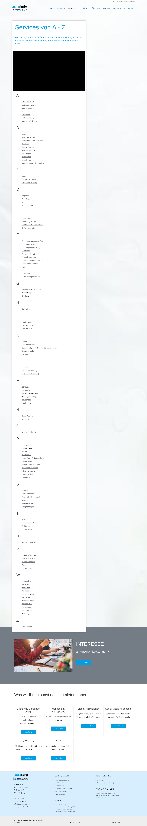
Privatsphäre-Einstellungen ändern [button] (105, 793)
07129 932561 (118, 1)
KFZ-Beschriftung (29, 345)
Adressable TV (28, 102)
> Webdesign (59, 783)
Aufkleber (26, 115)
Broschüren (26, 160)
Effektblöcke (27, 218)
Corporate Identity (29, 183)
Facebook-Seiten (29, 244)
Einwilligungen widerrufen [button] (103, 798)
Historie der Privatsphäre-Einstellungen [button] (107, 795)
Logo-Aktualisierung (30, 374)
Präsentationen (28, 461)
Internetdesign (28, 325)
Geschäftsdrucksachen (31, 289)
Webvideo (26, 588)
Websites (25, 584)
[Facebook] (67, 822)
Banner (25, 134)
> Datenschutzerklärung (104, 783)
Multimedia (26, 403)
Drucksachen (27, 205)
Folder (24, 270)
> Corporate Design (62, 780)
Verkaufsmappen (29, 558)
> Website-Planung (60, 804)
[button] (79, 8)
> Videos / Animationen (63, 788)
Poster (24, 452)
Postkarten (26, 455)
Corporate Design (29, 179)
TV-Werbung (27, 529)
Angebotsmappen (29, 105)
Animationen (27, 108)
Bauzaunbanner (28, 137)
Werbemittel (27, 604)
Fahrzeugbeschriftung (31, 247)
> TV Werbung (60, 794)
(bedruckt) (39, 163)
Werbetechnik (27, 607)
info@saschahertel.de (129, 1)
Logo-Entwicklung (29, 371)
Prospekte (26, 477)
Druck (24, 202)
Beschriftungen (28, 147)
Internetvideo (27, 328)
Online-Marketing (29, 432)
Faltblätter (26, 251)
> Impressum (100, 780)
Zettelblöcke (27, 626)
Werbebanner (27, 591)
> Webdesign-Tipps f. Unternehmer (65, 811)
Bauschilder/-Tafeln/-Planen (34, 140)
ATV (23, 111)
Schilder (25, 490)
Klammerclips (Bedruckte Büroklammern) (39, 348)
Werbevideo (27, 610)
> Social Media (60, 791)
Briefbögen (26, 154)
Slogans (25, 500)
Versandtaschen (28, 562)
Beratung (25, 144)
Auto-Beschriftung (29, 121)
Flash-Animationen (30, 264)
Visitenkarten (27, 568)
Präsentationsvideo (30, 468)
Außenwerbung (28, 118)
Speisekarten (27, 503)
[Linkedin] (76, 822)
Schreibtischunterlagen (32, 497)
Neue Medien (27, 416)
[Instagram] (70, 822)
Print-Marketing (28, 471)
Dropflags (26, 199)
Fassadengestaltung (30, 254)
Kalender (25, 341)
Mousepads (26, 400)
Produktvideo (27, 474)
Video (24, 565)
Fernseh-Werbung (29, 257)
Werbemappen (28, 601)
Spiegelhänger (28, 507)
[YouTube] (73, 822)
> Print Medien (60, 786)
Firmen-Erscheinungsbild (32, 260)
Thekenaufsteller (29, 523)
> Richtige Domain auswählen (63, 809)
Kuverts (25, 354)
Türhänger (26, 526)
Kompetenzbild (28, 351)
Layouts (25, 367)
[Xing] (80, 822)
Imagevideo (26, 322)
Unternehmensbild (30, 542)
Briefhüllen (26, 157)
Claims (24, 176)
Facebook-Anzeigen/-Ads (32, 241)
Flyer (24, 267)
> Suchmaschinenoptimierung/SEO (65, 807)
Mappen (25, 387)
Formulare (26, 273)
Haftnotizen (27, 309)
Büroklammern (28, 163)
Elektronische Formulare (32, 225)
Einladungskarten (29, 221)
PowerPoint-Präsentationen (33, 458)
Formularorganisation (31, 277)
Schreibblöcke (28, 494)
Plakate (25, 445)
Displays (25, 196)
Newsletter (26, 419)
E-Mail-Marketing (29, 228)
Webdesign (26, 581)
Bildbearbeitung (28, 150)
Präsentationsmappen (31, 464)
